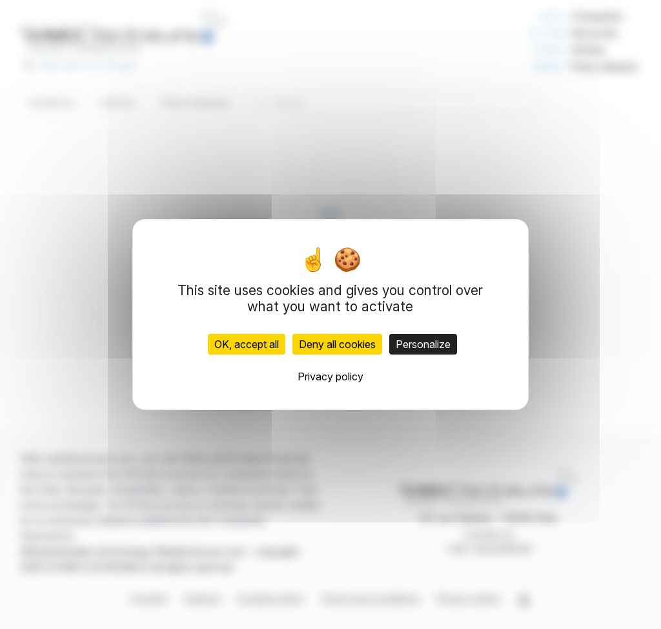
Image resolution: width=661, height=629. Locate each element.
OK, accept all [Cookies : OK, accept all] (246, 344)
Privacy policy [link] (330, 376)
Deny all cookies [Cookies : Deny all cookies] (337, 344)
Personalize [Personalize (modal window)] (423, 344)
